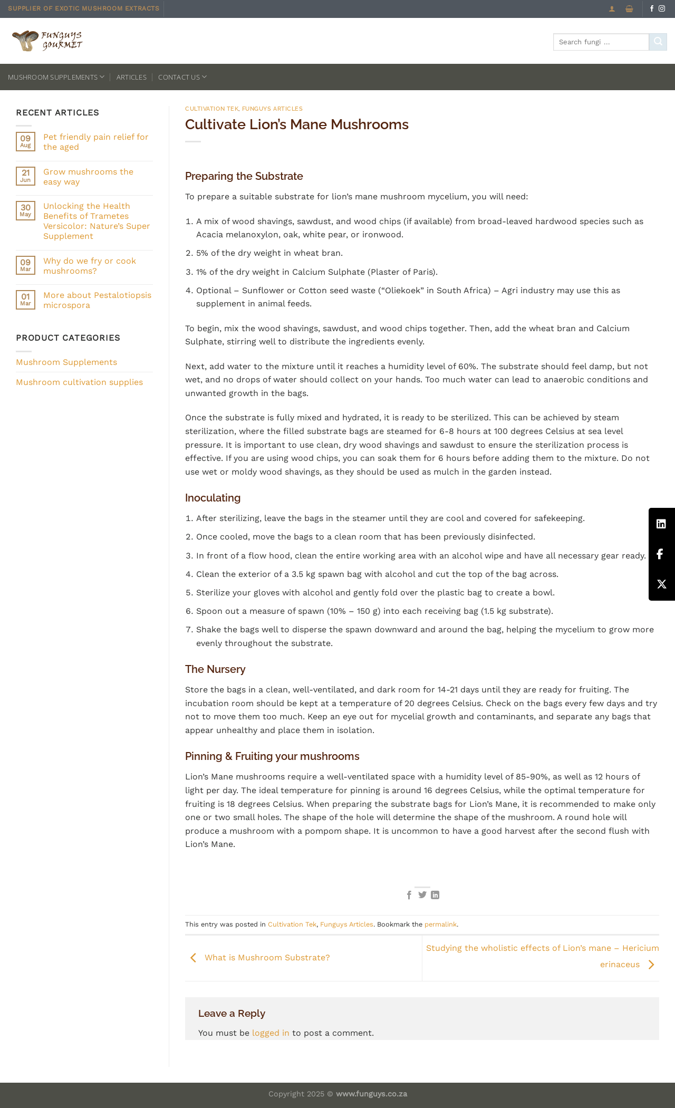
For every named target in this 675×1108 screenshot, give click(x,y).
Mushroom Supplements (56, 77)
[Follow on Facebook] (652, 9)
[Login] (611, 8)
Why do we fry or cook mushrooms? (89, 266)
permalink (441, 924)
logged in (271, 1033)
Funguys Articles (272, 108)
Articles (132, 77)
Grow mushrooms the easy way (88, 177)
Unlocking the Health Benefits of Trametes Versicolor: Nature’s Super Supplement (96, 221)
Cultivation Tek (211, 108)
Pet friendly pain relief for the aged (96, 142)
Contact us (182, 77)
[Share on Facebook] (409, 895)
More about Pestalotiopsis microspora (97, 300)
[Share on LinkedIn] (435, 895)
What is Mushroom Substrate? (257, 957)
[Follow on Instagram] (662, 9)
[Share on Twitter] (422, 895)
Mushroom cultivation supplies (79, 382)
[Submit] (658, 42)
